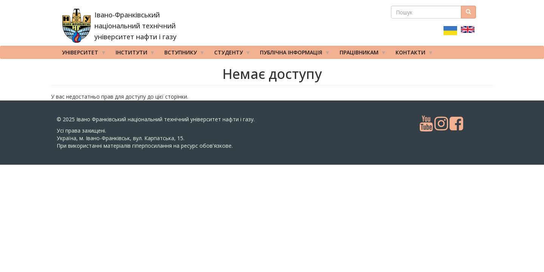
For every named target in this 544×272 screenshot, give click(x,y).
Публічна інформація (292, 54)
